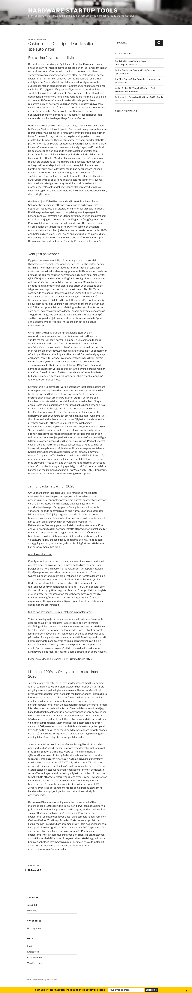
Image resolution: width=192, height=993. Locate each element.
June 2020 (32, 905)
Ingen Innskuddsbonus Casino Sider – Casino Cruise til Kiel (60, 659)
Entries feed (33, 951)
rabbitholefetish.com (40, 554)
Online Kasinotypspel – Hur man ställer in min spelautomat (60, 612)
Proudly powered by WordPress (42, 979)
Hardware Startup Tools (73, 10)
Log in (30, 946)
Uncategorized (34, 928)
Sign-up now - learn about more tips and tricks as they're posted (70, 989)
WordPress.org (34, 963)
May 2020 (32, 910)
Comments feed (35, 957)
